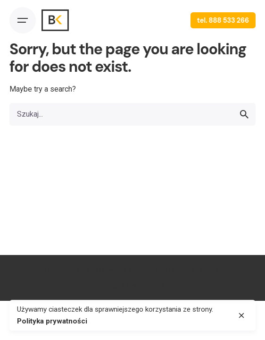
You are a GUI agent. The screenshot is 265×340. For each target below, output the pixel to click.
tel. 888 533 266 (223, 20)
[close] (241, 315)
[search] (244, 114)
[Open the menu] (22, 20)
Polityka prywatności (132, 285)
